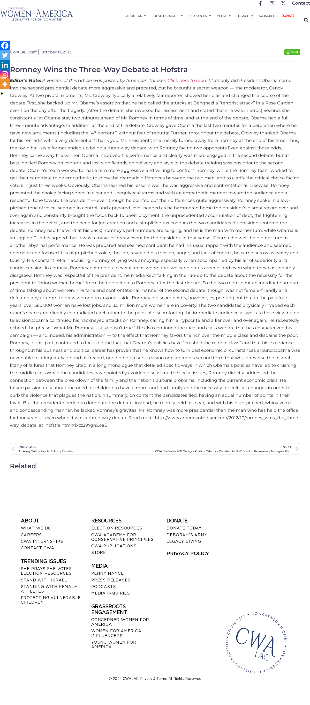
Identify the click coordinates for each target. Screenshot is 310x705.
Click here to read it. (189, 80)
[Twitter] (5, 55)
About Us (136, 16)
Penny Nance (107, 573)
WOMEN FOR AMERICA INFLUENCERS (116, 633)
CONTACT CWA (37, 548)
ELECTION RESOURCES (116, 528)
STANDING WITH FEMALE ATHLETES (49, 589)
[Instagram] (5, 74)
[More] (5, 84)
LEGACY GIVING (183, 541)
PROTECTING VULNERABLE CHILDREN (51, 600)
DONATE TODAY (184, 528)
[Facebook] (5, 45)
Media (224, 16)
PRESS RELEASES (110, 580)
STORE (98, 552)
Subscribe (267, 16)
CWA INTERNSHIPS (42, 541)
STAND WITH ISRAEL (44, 580)
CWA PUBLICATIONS (113, 546)
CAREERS (31, 535)
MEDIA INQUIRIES (110, 593)
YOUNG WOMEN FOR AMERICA (113, 644)
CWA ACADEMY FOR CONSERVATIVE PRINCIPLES (122, 537)
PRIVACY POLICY (187, 553)
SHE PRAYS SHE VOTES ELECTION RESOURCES (46, 571)
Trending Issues (167, 16)
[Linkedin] (5, 65)
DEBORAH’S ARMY (186, 535)
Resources (200, 16)
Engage (244, 16)
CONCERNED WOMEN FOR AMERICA (120, 622)
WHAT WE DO (36, 528)
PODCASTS (103, 586)
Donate (288, 16)
